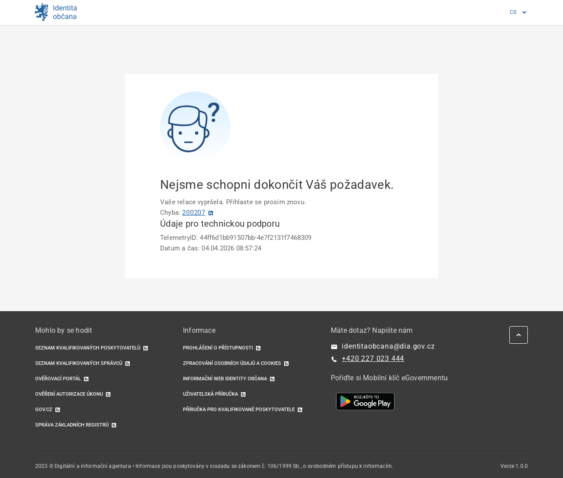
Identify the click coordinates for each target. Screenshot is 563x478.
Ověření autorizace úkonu (69, 394)
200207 (193, 213)
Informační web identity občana (225, 379)
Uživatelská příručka (210, 394)
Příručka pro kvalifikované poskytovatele (239, 409)
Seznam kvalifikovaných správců (78, 363)
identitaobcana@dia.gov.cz (388, 346)
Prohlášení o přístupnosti (218, 348)
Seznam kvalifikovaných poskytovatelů (87, 348)
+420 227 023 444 (373, 358)
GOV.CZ (43, 409)
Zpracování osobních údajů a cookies (232, 363)
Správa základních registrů (72, 425)
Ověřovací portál (58, 379)
